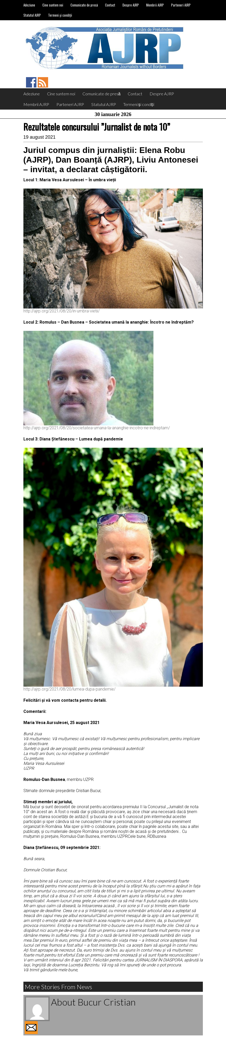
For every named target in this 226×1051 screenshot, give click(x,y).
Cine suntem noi (52, 5)
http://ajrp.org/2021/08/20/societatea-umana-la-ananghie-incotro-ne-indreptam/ (96, 427)
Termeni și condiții (60, 15)
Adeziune (29, 5)
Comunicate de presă (84, 5)
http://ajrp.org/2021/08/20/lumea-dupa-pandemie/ (69, 689)
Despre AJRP (130, 5)
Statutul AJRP (32, 15)
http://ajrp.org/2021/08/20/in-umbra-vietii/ (61, 311)
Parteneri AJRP (181, 5)
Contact (110, 5)
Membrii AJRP (155, 5)
